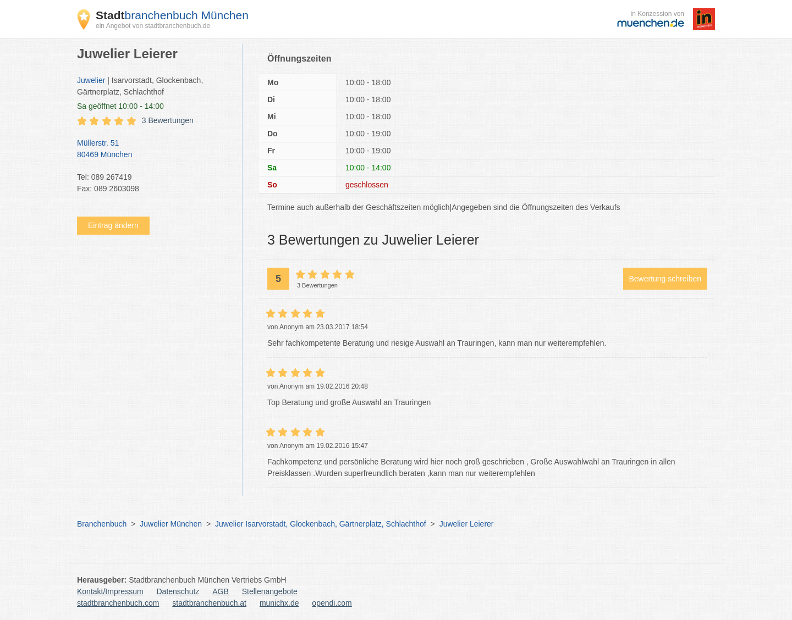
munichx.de (279, 603)
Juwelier (91, 80)
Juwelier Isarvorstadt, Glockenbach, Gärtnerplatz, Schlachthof (320, 523)
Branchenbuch (102, 523)
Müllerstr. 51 (154, 149)
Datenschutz (178, 591)
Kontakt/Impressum (110, 591)
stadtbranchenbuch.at (209, 603)
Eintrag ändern (113, 225)
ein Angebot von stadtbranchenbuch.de (153, 26)
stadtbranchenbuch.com (118, 603)
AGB (220, 591)
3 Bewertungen (168, 120)
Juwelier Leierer (466, 523)
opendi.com (331, 603)
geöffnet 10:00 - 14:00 (120, 106)
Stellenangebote (270, 591)
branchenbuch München (172, 15)
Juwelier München (171, 523)
